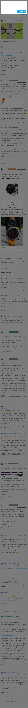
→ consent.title (21, 11)
